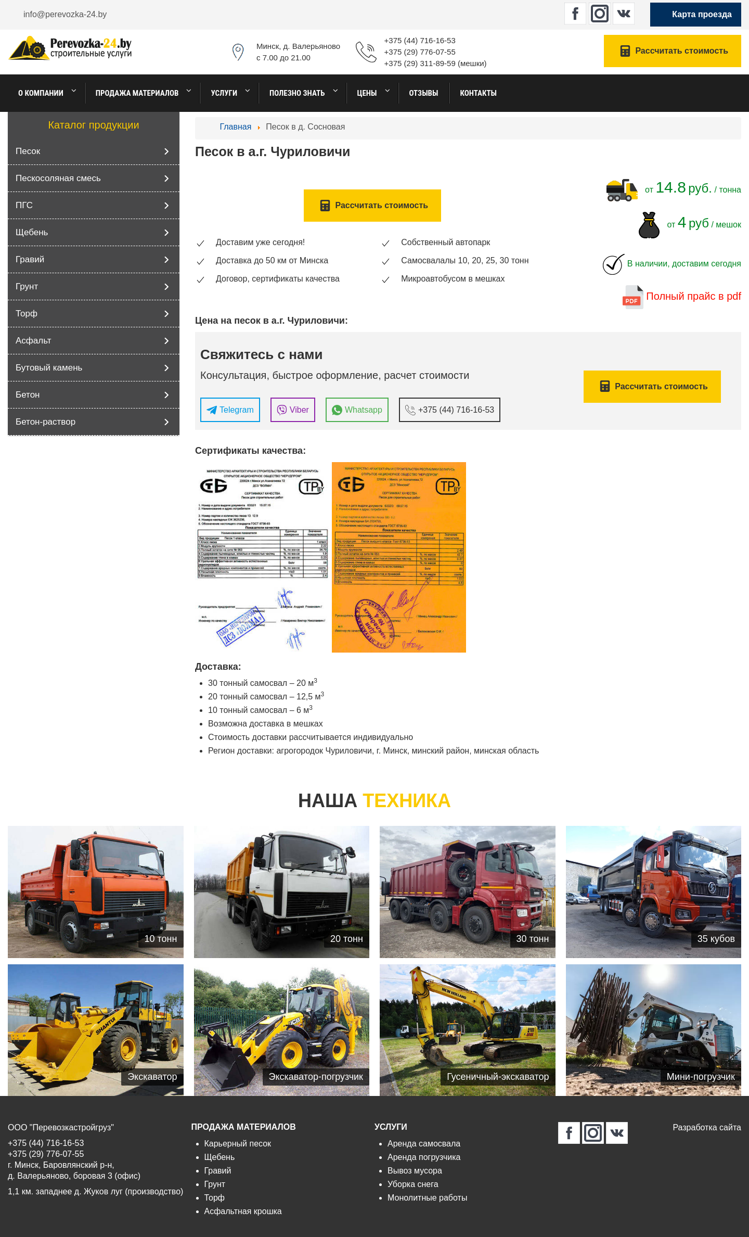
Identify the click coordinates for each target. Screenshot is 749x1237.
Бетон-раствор (45, 422)
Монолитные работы (427, 1197)
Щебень (32, 232)
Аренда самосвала (424, 1143)
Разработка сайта (707, 1127)
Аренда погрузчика (424, 1157)
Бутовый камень (49, 368)
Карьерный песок (238, 1143)
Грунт (27, 286)
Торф (26, 313)
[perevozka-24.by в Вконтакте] (624, 13)
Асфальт (33, 341)
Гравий (30, 259)
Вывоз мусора (415, 1170)
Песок (28, 151)
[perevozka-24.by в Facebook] (575, 13)
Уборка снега (413, 1184)
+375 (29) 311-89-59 (420, 63)
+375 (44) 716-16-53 (420, 40)
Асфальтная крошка (243, 1211)
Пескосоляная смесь (58, 178)
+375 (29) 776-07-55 (420, 51)
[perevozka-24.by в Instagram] (600, 13)
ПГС (24, 205)
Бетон (28, 395)
